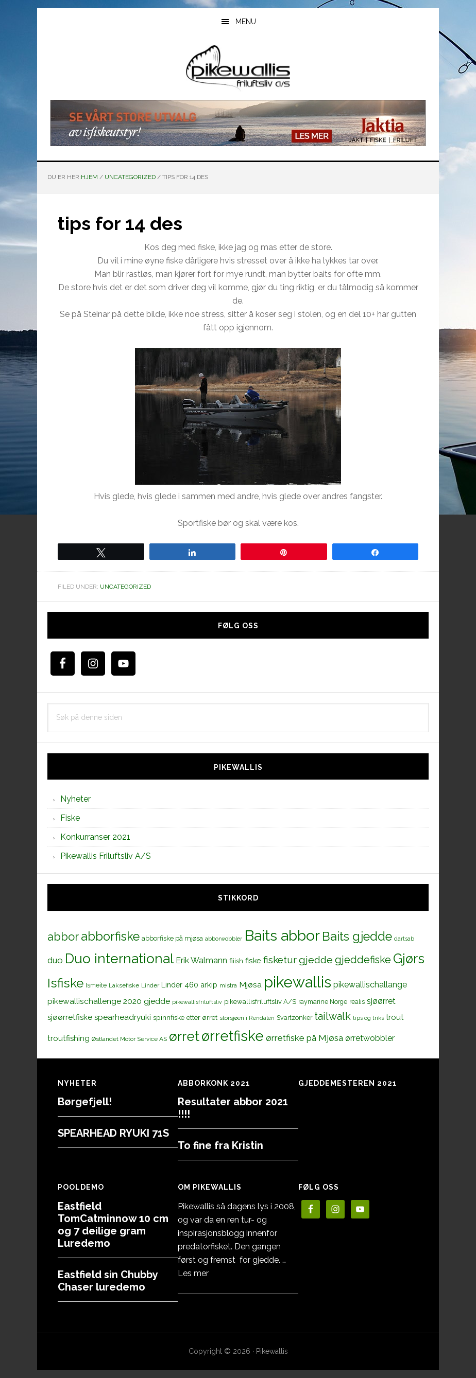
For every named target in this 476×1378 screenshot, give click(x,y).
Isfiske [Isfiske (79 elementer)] (65, 983)
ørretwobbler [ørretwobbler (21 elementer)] (370, 1038)
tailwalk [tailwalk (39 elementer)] (332, 1016)
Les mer (193, 1273)
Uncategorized (125, 586)
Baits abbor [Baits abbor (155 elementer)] (282, 935)
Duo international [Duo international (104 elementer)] (119, 958)
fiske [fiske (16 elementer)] (253, 961)
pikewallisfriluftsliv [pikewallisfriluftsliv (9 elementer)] (197, 1002)
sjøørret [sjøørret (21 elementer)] (381, 1001)
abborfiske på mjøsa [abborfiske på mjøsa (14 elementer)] (172, 938)
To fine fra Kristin (220, 1145)
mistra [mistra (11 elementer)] (228, 985)
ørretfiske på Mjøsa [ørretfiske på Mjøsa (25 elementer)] (304, 1038)
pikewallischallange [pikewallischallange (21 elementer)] (370, 985)
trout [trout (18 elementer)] (394, 1017)
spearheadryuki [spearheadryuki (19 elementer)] (122, 1017)
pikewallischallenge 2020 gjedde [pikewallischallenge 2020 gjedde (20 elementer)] (108, 1001)
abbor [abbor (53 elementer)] (63, 936)
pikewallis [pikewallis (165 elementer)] (297, 982)
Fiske (70, 818)
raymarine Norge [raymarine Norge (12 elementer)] (322, 1001)
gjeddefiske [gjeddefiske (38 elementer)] (363, 959)
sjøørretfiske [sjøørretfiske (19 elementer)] (69, 1017)
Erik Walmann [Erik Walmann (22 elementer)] (201, 960)
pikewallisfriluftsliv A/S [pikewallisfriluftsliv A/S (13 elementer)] (260, 1001)
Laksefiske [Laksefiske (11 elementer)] (124, 985)
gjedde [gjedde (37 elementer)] (316, 960)
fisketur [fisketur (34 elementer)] (280, 959)
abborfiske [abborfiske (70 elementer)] (110, 936)
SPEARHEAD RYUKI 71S (113, 1133)
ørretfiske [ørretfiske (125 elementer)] (232, 1036)
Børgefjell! (85, 1102)
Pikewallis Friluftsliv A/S (105, 856)
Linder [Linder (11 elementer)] (150, 985)
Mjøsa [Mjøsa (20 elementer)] (250, 985)
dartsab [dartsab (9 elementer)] (404, 938)
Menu (245, 21)
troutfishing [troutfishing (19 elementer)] (68, 1038)
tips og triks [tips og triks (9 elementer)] (368, 1018)
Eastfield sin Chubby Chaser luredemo (108, 1280)
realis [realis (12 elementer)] (357, 1001)
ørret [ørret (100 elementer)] (184, 1036)
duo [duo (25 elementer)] (55, 960)
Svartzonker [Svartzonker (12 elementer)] (294, 1017)
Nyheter (75, 799)
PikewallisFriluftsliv (238, 68)
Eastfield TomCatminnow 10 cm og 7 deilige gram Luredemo (113, 1224)
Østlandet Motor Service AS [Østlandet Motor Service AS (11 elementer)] (129, 1039)
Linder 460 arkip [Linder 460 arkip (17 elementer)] (189, 984)
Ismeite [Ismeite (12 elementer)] (96, 985)
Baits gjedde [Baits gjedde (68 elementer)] (357, 936)
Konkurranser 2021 (95, 837)
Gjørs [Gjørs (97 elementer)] (408, 958)
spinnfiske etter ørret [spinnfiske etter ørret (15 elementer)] (185, 1017)
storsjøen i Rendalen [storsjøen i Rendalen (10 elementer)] (247, 1017)
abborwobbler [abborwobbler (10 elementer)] (223, 938)
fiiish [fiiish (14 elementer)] (236, 961)
